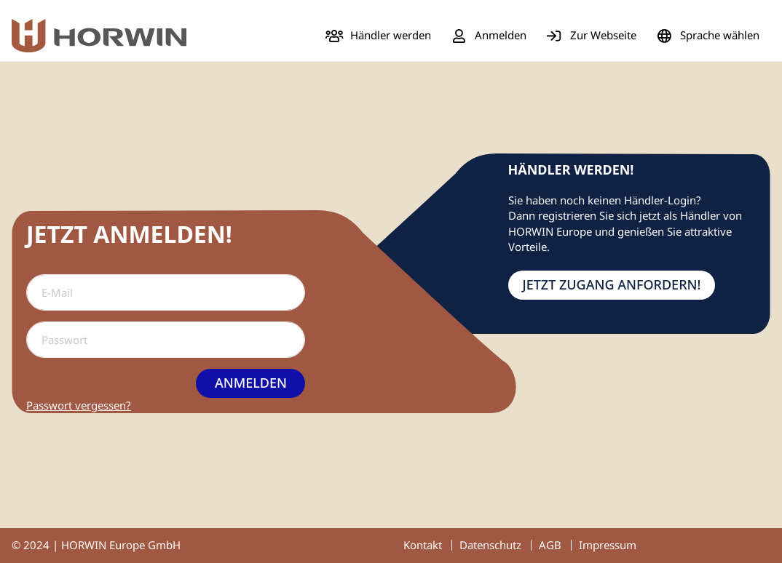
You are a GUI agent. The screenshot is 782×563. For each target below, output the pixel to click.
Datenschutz (490, 545)
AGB (550, 545)
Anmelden (251, 382)
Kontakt (422, 545)
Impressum (607, 545)
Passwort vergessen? (78, 405)
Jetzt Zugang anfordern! (612, 284)
